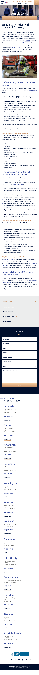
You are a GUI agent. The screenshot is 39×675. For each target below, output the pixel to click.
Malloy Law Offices (15, 47)
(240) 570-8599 (8, 530)
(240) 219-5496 (8, 586)
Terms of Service (18, 667)
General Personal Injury (9, 307)
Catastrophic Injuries (8, 311)
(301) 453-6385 (8, 435)
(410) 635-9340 (8, 474)
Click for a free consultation (19, 18)
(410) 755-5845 (8, 568)
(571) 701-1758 (8, 455)
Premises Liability (7, 321)
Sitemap (12, 667)
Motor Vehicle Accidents (9, 316)
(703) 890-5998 (8, 549)
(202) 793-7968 (8, 416)
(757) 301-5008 (8, 643)
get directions (7, 420)
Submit (20, 385)
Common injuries (32, 90)
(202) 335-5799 (8, 493)
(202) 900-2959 (8, 512)
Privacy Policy (25, 667)
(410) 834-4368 (8, 624)
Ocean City (27, 41)
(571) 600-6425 (8, 605)
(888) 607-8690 (22, 3)
